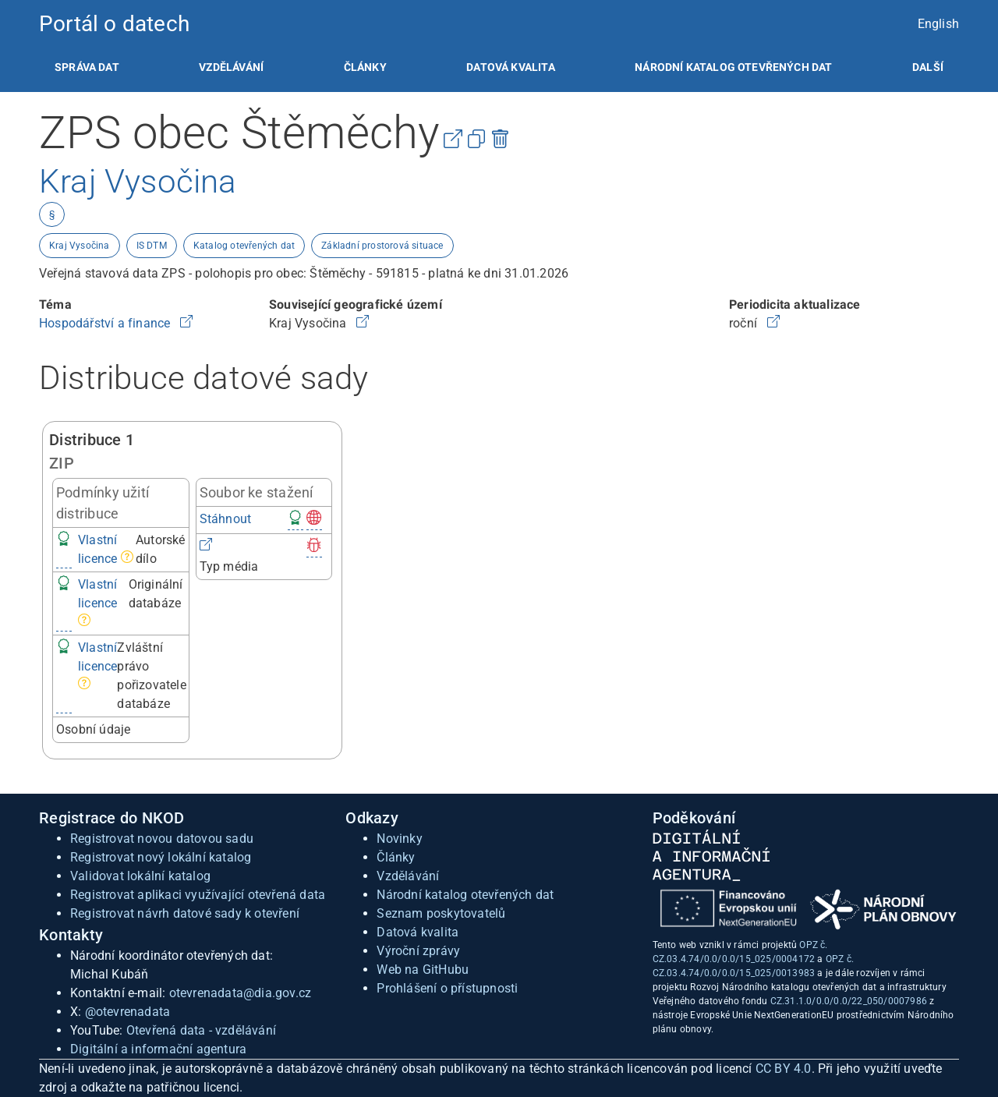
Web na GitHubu (423, 969)
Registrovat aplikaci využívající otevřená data (197, 894)
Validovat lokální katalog (140, 876)
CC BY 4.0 (784, 1068)
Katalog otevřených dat (244, 245)
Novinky (399, 838)
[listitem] (87, 67)
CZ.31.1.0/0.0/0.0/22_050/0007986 (848, 1001)
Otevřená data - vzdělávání (201, 1030)
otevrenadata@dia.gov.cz (240, 993)
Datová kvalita (510, 67)
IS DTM (151, 245)
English (938, 23)
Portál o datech (114, 24)
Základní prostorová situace (382, 245)
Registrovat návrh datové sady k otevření (184, 913)
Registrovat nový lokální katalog (160, 857)
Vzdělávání (231, 67)
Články (365, 67)
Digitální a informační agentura (158, 1049)
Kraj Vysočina (79, 245)
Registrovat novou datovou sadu (161, 838)
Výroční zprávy (418, 950)
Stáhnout (226, 518)
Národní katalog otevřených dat (465, 894)
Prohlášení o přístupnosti (447, 988)
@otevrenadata (128, 1011)
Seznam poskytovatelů (441, 913)
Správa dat (87, 67)
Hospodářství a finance (106, 323)
